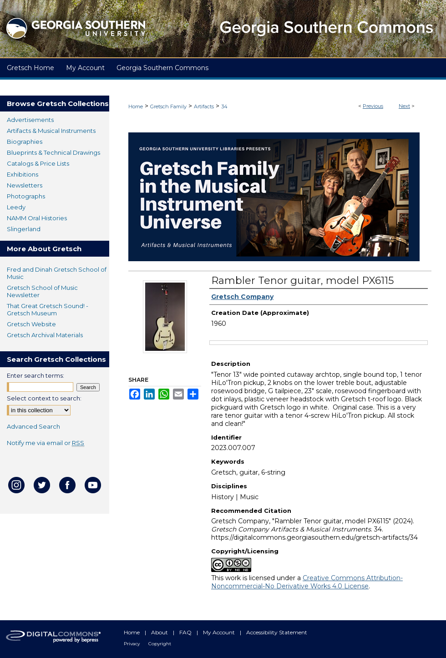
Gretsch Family (168, 106)
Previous (373, 106)
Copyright (159, 644)
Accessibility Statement (276, 632)
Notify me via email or (45, 442)
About (160, 632)
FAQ (186, 632)
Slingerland (24, 229)
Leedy (16, 207)
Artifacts (204, 106)
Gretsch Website (31, 324)
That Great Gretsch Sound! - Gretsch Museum (47, 309)
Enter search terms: (35, 375)
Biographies (24, 141)
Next (404, 106)
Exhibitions (22, 174)
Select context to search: (44, 398)
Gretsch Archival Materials (45, 335)
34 (224, 106)
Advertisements (30, 119)
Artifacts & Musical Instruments (51, 130)
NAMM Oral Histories (37, 218)
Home (135, 106)
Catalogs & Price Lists (38, 163)
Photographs (26, 196)
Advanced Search (33, 426)
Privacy (132, 644)
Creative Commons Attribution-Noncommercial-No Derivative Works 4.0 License (307, 582)
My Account (219, 632)
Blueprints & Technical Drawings (53, 152)
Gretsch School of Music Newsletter (42, 291)
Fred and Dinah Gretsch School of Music (56, 273)
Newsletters (24, 185)
